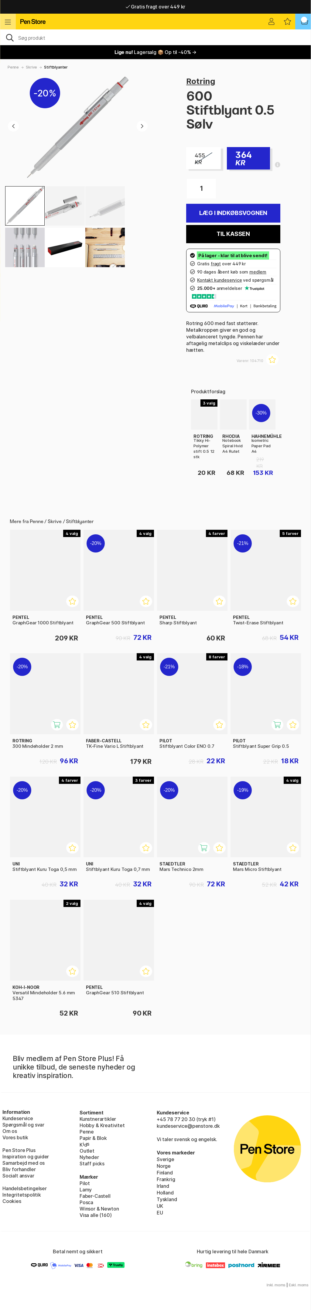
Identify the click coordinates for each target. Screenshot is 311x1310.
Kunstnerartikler (98, 1119)
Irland (163, 1186)
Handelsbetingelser (24, 1188)
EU (160, 1213)
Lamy (86, 1190)
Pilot (85, 1183)
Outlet (87, 1151)
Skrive (31, 67)
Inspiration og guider (25, 1157)
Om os (9, 1131)
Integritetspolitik (21, 1195)
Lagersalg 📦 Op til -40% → (155, 52)
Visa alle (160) (95, 1215)
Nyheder (89, 1157)
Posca (86, 1202)
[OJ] (155, 37)
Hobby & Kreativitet (102, 1125)
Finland (165, 1173)
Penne (13, 67)
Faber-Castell (95, 1196)
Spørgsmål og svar (23, 1125)
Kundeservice (17, 1118)
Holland (165, 1193)
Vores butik (15, 1137)
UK (160, 1206)
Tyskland (167, 1199)
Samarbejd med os (23, 1163)
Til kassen (233, 233)
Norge (164, 1166)
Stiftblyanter (56, 67)
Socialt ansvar (18, 1176)
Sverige (165, 1159)
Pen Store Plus (19, 1150)
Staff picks (92, 1164)
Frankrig (166, 1179)
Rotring (200, 81)
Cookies (11, 1201)
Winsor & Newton (99, 1209)
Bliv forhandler (19, 1169)
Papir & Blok (93, 1138)
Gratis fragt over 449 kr (155, 7)
